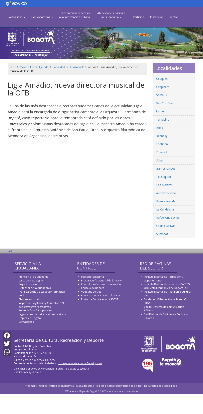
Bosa (159, 128)
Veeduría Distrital (91, 291)
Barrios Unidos (165, 168)
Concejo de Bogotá (92, 288)
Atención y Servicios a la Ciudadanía (111, 15)
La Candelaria (165, 209)
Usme (160, 111)
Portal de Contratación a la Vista (100, 295)
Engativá (161, 152)
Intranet (42, 385)
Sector (173, 17)
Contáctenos (26, 322)
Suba (159, 160)
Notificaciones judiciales (27, 372)
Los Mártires (164, 185)
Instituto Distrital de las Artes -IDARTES (167, 284)
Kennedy (161, 136)
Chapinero (162, 87)
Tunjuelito (162, 119)
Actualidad (17, 17)
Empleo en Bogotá (30, 318)
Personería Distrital (92, 276)
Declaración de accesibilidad (160, 385)
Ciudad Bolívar (165, 226)
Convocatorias (42, 17)
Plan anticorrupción (30, 299)
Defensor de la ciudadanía (35, 288)
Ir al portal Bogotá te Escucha (72, 368)
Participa (138, 17)
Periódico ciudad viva (61, 385)
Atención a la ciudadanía (33, 276)
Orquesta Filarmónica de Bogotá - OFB (167, 288)
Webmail (30, 385)
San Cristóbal (164, 103)
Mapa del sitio (84, 385)
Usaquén (162, 79)
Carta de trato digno (31, 280)
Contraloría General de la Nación (101, 284)
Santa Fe (162, 95)
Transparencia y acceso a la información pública (74, 15)
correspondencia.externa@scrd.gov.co (80, 363)
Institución (156, 17)
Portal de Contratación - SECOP (100, 299)
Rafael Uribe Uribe (168, 217)
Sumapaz (162, 234)
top (10, 250)
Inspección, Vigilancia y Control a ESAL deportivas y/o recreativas (41, 305)
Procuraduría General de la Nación (102, 280)
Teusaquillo (163, 177)
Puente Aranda (165, 201)
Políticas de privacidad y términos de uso (118, 385)
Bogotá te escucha (30, 284)
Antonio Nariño (166, 193)
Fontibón (162, 144)
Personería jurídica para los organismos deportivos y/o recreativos (42, 312)
